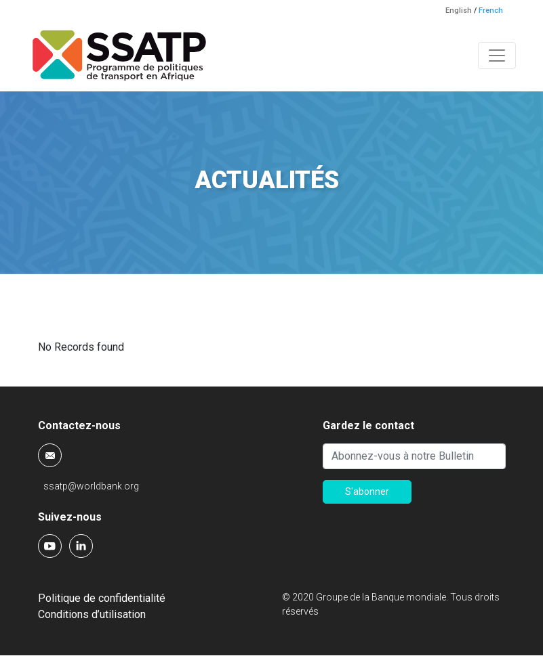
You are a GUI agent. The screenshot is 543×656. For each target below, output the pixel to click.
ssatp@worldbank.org (91, 486)
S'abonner (367, 491)
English (458, 10)
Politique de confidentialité (101, 598)
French (491, 10)
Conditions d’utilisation (92, 614)
